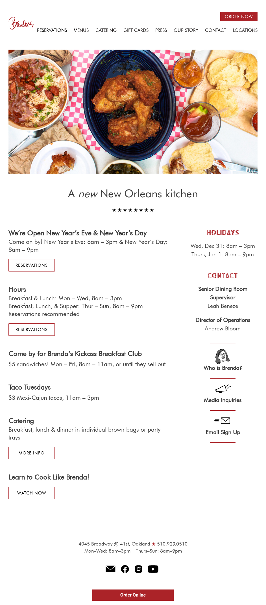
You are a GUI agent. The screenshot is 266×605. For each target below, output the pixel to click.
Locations (245, 30)
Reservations (52, 30)
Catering (106, 30)
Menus (81, 30)
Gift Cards (136, 30)
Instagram (138, 569)
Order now (239, 17)
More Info (32, 453)
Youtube (153, 569)
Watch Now (31, 493)
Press (161, 30)
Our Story (186, 30)
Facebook (125, 569)
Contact (215, 30)
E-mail (110, 569)
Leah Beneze (223, 306)
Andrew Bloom (223, 329)
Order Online (133, 595)
